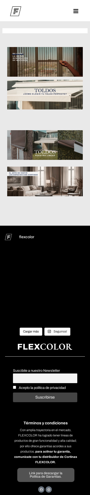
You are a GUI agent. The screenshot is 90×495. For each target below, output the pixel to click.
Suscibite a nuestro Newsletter (36, 371)
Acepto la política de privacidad (39, 388)
